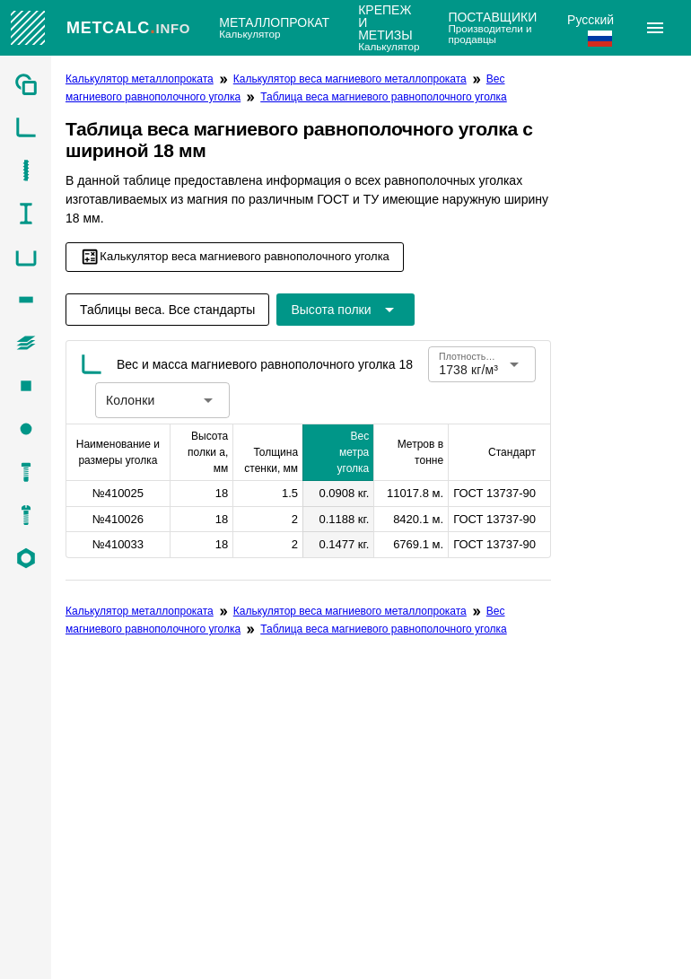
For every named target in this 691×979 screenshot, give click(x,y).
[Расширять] (655, 28)
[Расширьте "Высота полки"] (345, 309)
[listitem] (25, 84)
